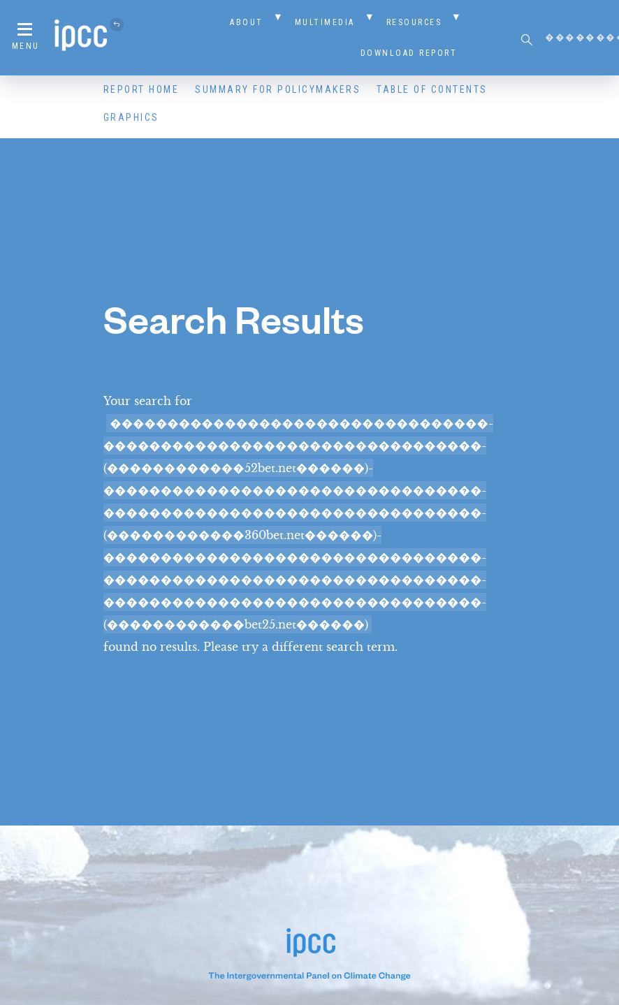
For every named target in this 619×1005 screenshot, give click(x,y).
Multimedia (325, 22)
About (246, 22)
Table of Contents (432, 89)
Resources (414, 22)
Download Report (409, 53)
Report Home (141, 89)
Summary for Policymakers (278, 89)
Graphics (131, 117)
